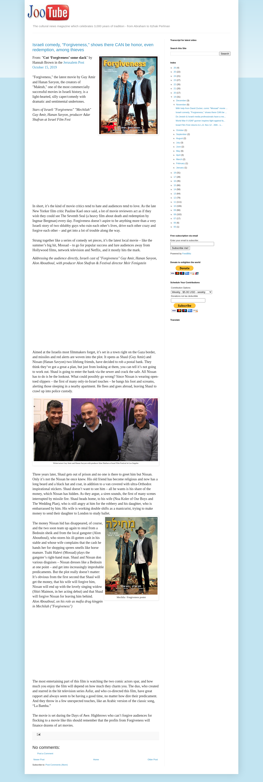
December (181, 100)
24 (175, 76)
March (179, 159)
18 (175, 172)
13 (175, 193)
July (178, 142)
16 (175, 181)
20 (175, 93)
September (181, 134)
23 (175, 80)
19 (175, 97)
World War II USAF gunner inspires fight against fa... (200, 121)
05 (175, 227)
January (180, 167)
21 (175, 88)
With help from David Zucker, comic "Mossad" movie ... (201, 108)
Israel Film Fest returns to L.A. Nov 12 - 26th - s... (199, 125)
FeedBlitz (186, 253)
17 (175, 177)
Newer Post (38, 759)
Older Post (153, 759)
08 (175, 214)
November (181, 104)
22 (175, 84)
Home (96, 759)
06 (175, 223)
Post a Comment (45, 753)
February (180, 163)
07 (175, 218)
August (179, 138)
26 (175, 68)
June (178, 146)
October (180, 130)
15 (175, 185)
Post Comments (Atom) (56, 765)
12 (175, 198)
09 (175, 210)
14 (175, 189)
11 (175, 202)
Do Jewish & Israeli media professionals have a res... (201, 116)
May (178, 151)
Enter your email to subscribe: (184, 240)
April (178, 155)
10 (175, 206)
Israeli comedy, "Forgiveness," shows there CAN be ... (201, 112)
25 (175, 72)
